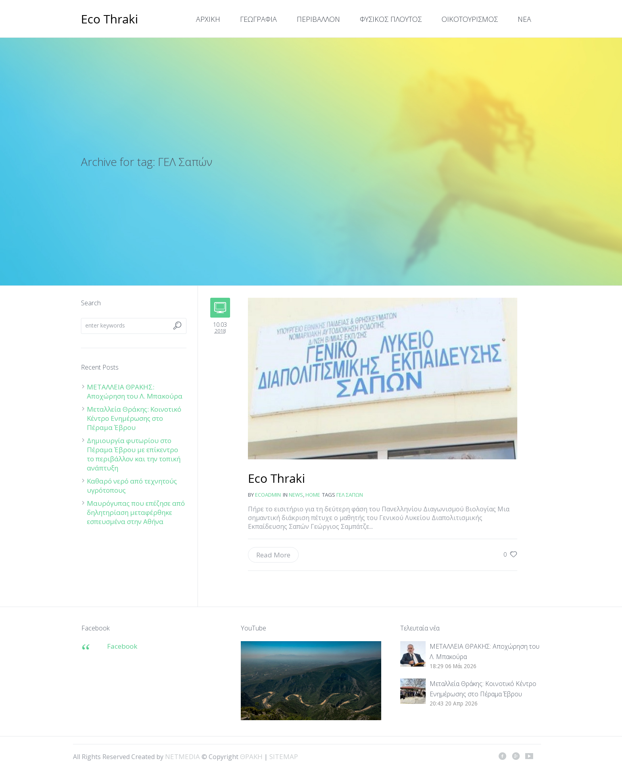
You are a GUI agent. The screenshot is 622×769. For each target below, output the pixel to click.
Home (312, 494)
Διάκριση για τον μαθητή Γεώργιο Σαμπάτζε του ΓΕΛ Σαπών (276, 479)
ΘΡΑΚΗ (109, 20)
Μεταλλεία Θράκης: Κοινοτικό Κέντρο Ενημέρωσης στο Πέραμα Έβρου (134, 418)
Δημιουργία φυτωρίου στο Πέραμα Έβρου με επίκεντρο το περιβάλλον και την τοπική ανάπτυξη (133, 454)
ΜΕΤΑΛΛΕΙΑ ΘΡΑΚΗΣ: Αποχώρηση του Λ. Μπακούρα (134, 391)
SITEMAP (283, 756)
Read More (273, 554)
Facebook (122, 646)
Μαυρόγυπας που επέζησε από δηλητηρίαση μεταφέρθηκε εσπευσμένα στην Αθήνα (136, 512)
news (296, 494)
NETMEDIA (182, 756)
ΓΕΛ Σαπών (349, 494)
